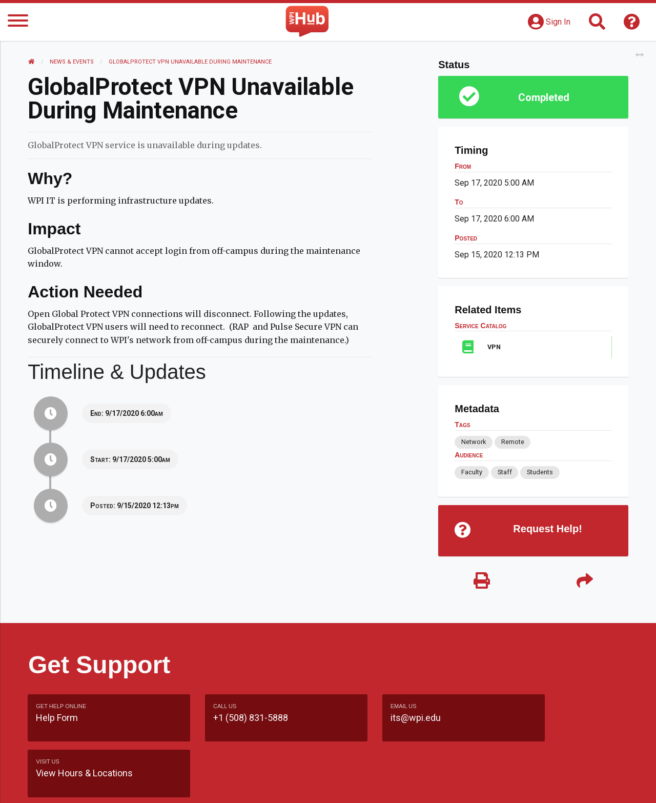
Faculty (471, 472)
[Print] (481, 582)
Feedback (372, 785)
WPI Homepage (483, 785)
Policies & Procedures (568, 785)
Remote (512, 442)
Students (540, 472)
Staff (504, 472)
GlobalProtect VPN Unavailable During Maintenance (190, 61)
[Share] (584, 582)
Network (473, 442)
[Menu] (18, 22)
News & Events (72, 61)
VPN (494, 347)
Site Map (422, 785)
